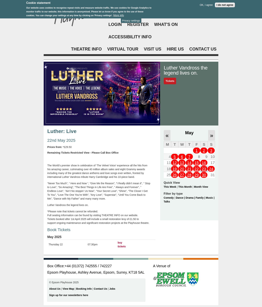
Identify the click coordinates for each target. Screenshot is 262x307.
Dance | (181, 197)
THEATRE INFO (86, 49)
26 (174, 175)
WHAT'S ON (166, 24)
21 (189, 169)
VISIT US (152, 49)
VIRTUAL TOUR (122, 49)
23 (204, 169)
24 (211, 169)
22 (196, 169)
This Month (185, 186)
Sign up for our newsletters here (68, 295)
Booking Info (84, 288)
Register (138, 24)
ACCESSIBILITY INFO (130, 36)
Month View (201, 186)
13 (182, 163)
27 (182, 175)
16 (204, 163)
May (189, 132)
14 (189, 163)
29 (196, 175)
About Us (54, 288)
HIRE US (175, 49)
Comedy (169, 197)
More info (118, 13)
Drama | (191, 197)
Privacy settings (131, 18)
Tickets (170, 81)
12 (174, 163)
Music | (210, 197)
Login (115, 24)
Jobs (112, 288)
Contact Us (101, 288)
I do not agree (225, 3)
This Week (170, 186)
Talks (167, 201)
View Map (69, 288)
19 (174, 169)
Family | (201, 197)
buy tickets (122, 244)
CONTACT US (203, 49)
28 (189, 175)
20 (182, 169)
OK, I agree (206, 3)
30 (204, 175)
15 (196, 163)
